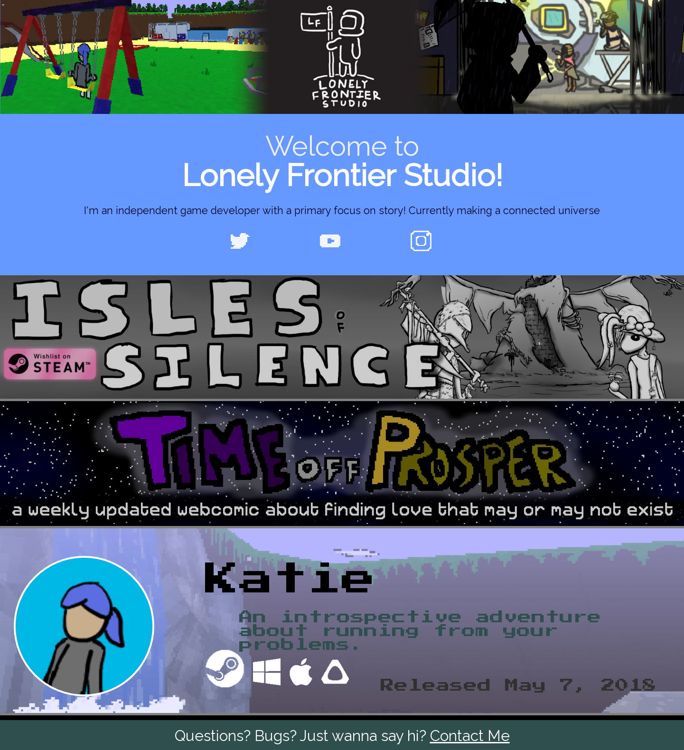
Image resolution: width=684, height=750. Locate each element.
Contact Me (470, 735)
